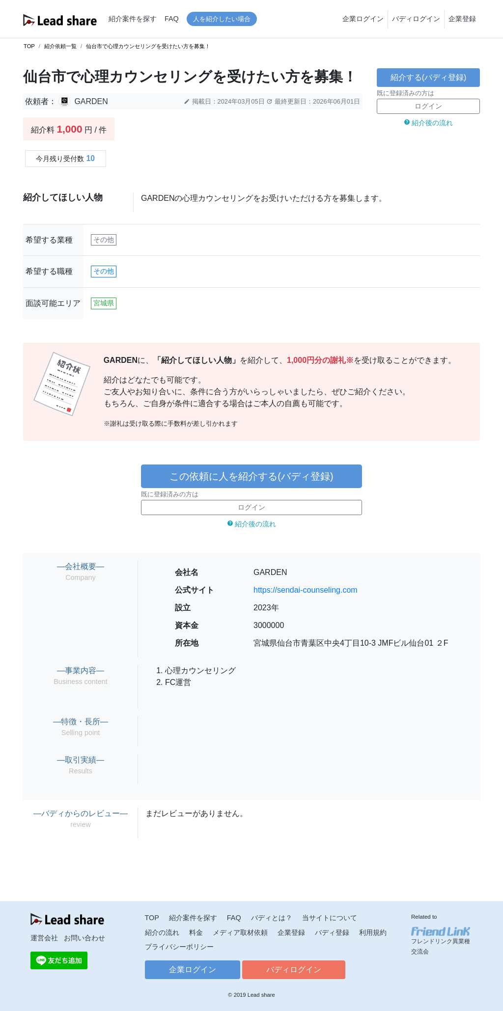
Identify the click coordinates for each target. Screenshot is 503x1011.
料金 (196, 932)
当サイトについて (329, 918)
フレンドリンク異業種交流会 (440, 941)
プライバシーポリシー (179, 947)
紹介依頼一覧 (60, 46)
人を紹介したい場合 (222, 19)
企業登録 (462, 19)
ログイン (428, 106)
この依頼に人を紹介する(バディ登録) (251, 476)
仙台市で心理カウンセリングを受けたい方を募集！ (148, 46)
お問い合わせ (84, 938)
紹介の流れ (162, 932)
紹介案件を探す (133, 19)
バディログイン (416, 19)
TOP (29, 46)
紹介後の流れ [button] (428, 123)
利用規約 (373, 932)
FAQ (172, 19)
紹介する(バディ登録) (429, 77)
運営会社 (44, 938)
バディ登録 (332, 932)
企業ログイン (363, 19)
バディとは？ (271, 918)
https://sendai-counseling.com (305, 590)
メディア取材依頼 (240, 932)
